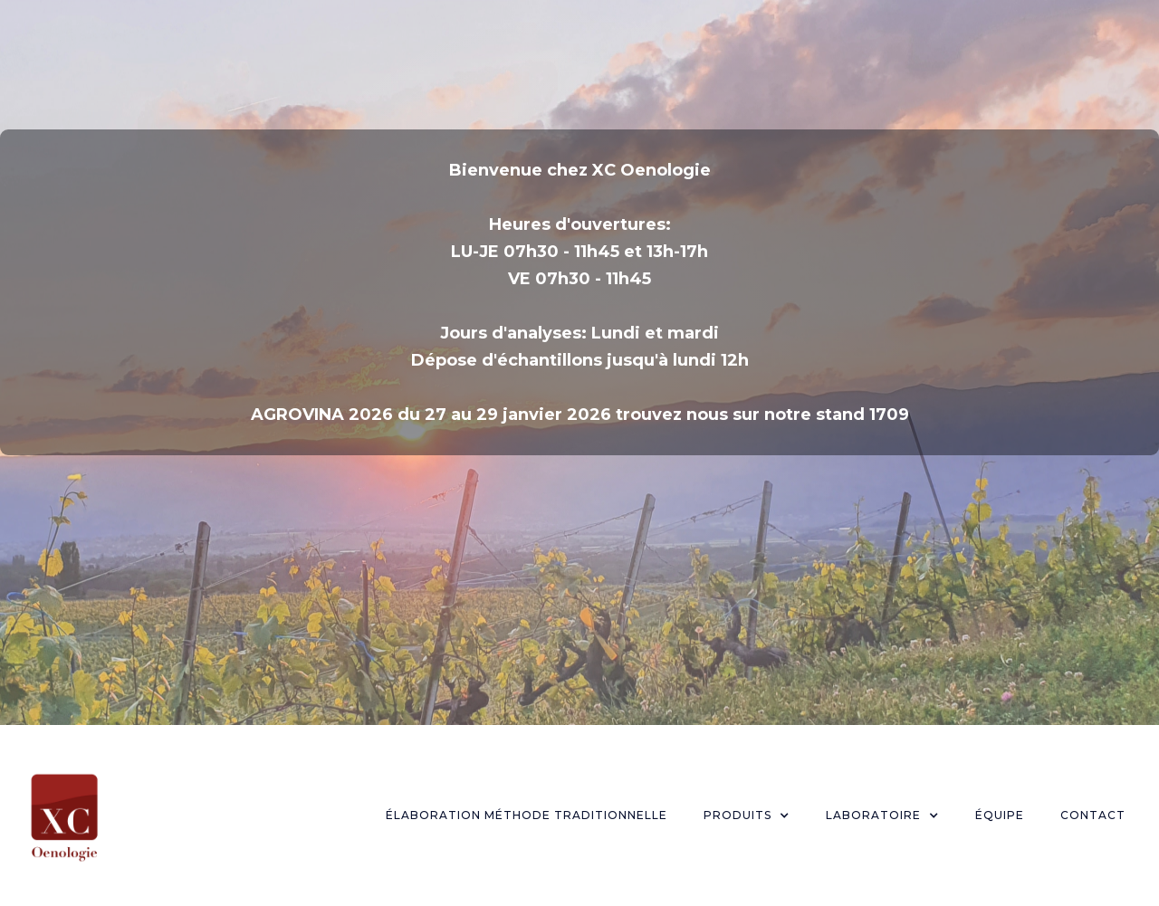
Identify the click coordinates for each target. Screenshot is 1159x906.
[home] (64, 815)
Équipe (999, 815)
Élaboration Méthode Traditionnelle (526, 815)
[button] (746, 815)
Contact (1092, 815)
